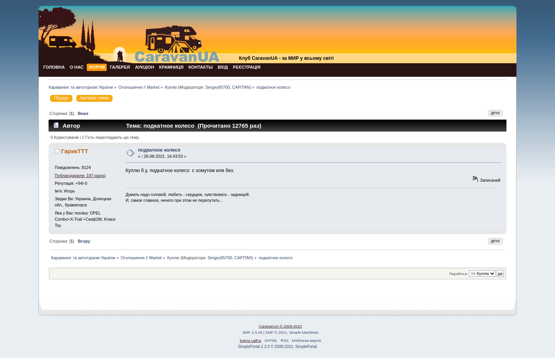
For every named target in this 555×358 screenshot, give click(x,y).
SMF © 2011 (276, 332)
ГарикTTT (74, 151)
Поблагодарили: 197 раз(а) (80, 175)
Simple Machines (303, 332)
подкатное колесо (159, 150)
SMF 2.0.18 (252, 332)
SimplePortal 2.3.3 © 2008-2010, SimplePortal (277, 346)
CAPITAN (240, 87)
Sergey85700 (217, 87)
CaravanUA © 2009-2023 (280, 326)
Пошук (61, 98)
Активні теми (94, 98)
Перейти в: (458, 274)
